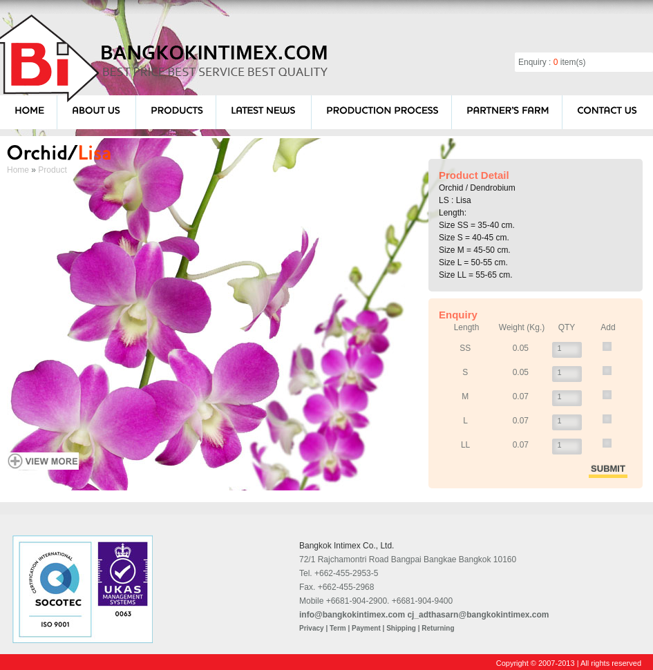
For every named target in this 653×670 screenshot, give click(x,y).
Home (18, 170)
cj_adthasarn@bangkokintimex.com (478, 615)
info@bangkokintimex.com (352, 615)
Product (52, 170)
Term (338, 628)
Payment (366, 628)
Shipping (401, 628)
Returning (438, 628)
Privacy (311, 628)
